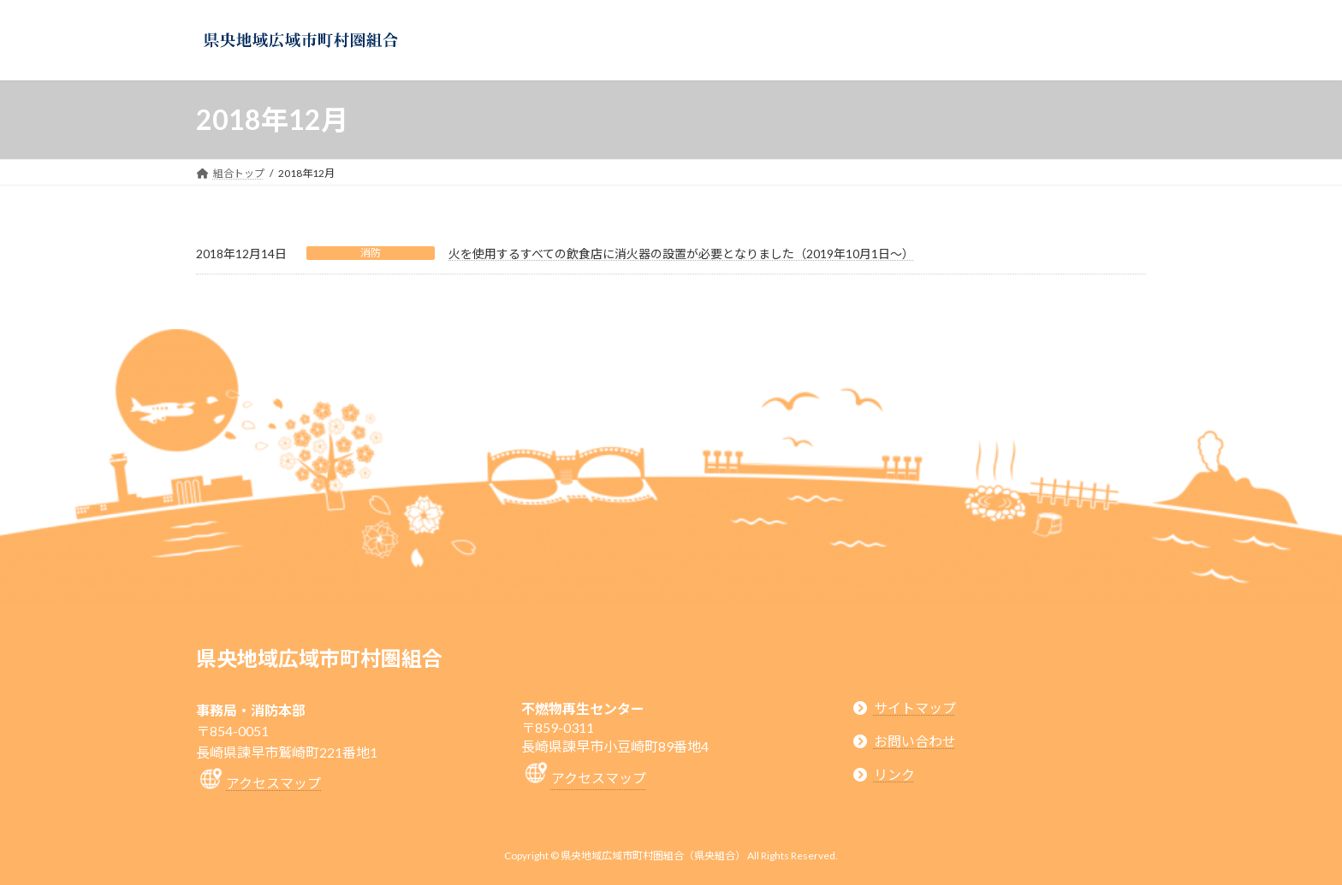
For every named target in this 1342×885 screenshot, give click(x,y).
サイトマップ (915, 707)
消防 (370, 252)
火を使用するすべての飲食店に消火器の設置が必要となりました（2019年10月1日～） (681, 253)
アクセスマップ (273, 783)
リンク (894, 774)
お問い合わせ (915, 741)
